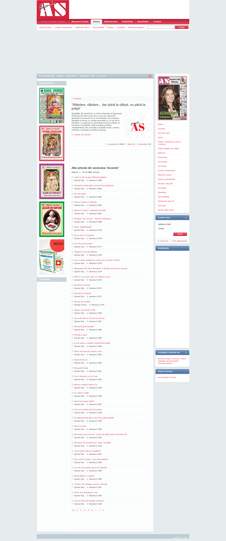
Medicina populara (136, 27)
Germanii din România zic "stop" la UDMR (92, 443)
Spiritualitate (98, 27)
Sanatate (121, 27)
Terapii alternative (166, 210)
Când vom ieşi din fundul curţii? (88, 351)
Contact (157, 21)
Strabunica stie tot (166, 201)
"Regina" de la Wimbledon (85, 252)
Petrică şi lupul (80, 335)
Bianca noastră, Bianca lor (86, 385)
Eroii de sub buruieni (83, 243)
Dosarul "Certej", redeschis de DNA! (90, 210)
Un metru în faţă (81, 393)
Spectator (162, 192)
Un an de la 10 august (84, 235)
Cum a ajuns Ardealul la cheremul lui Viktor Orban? (97, 260)
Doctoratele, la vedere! (84, 476)
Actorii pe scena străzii (84, 401)
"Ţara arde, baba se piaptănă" (87, 451)
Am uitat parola (180, 241)
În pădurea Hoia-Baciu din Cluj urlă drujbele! (94, 418)
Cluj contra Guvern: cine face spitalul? (91, 459)
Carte (160, 137)
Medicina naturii (82, 27)
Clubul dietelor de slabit (168, 148)
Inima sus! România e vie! (86, 492)
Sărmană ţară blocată (83, 326)
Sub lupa (162, 205)
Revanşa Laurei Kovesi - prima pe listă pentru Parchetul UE (100, 434)
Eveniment (162, 157)
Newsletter (143, 21)
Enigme (110, 27)
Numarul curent (80, 21)
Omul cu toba (80, 426)
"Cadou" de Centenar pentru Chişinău (90, 484)
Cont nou (164, 241)
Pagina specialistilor (166, 179)
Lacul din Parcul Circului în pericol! (89, 318)
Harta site (177, 537)
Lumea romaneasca (63, 27)
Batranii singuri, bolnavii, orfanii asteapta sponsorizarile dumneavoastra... (172, 361)
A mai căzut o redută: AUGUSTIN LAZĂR (92, 343)
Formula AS (48, 76)
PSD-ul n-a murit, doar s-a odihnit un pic (92, 277)
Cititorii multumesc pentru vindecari (169, 143)
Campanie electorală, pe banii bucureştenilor (94, 185)
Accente (77, 99)
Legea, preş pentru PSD (84, 310)
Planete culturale (165, 184)
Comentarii (144, 144)
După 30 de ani (81, 360)
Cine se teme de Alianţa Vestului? (89, 501)
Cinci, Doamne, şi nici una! (86, 376)
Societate (162, 188)
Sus (185, 537)
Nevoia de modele (82, 302)
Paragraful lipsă (81, 368)
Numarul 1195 (87, 76)
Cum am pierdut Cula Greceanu (88, 409)
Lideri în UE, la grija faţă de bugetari (90, 177)
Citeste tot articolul (82, 135)
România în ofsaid (82, 285)
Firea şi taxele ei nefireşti (85, 202)
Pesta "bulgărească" (83, 227)
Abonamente (111, 21)
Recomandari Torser (167, 377)
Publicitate (127, 21)
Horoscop (162, 166)
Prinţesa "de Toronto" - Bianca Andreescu (92, 219)
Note (131, 144)
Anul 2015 (71, 76)
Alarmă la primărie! (82, 293)
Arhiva (96, 21)
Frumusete (162, 162)
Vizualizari (116, 144)
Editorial (161, 153)
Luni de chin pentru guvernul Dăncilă (90, 467)
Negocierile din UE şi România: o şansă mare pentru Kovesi (100, 268)
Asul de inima (45, 27)
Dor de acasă (80, 194)
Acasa (160, 124)
